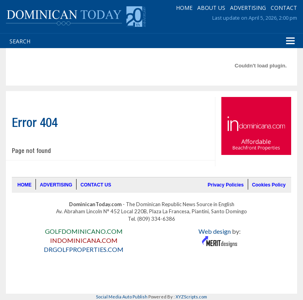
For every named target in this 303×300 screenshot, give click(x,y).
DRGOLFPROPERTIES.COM (83, 249)
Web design (214, 231)
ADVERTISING (248, 7)
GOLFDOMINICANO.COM (84, 231)
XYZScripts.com (191, 296)
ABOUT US (211, 7)
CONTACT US (95, 185)
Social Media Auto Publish (122, 296)
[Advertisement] (152, 65)
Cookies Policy (269, 185)
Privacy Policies (225, 185)
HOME (184, 7)
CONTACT (284, 7)
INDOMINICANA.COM (84, 240)
